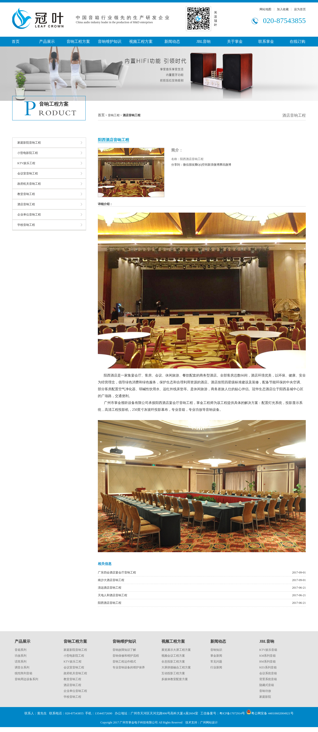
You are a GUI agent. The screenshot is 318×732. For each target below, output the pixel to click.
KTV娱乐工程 (26, 163)
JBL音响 (203, 41)
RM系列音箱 (267, 661)
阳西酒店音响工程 (109, 603)
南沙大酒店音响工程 (111, 580)
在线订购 (297, 41)
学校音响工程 (26, 225)
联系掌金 (266, 41)
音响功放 (265, 691)
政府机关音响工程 (29, 183)
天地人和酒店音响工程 (112, 595)
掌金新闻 (216, 655)
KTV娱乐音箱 (268, 650)
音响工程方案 (78, 41)
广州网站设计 (209, 722)
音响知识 (216, 650)
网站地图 (265, 9)
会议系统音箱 (268, 673)
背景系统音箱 (268, 679)
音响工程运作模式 (124, 661)
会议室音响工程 (27, 173)
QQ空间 (203, 164)
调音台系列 (22, 667)
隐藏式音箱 (266, 685)
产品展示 (47, 41)
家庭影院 (265, 696)
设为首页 (300, 9)
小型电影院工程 (27, 153)
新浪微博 (213, 164)
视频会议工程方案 (173, 655)
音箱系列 (20, 650)
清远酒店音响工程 (109, 587)
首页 (16, 41)
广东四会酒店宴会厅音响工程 (117, 572)
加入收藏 (283, 9)
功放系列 (20, 655)
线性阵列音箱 (23, 673)
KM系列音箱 (267, 655)
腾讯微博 (225, 164)
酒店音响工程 (26, 204)
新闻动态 (172, 41)
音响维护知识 (109, 41)
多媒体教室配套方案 (174, 679)
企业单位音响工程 (29, 214)
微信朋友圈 (190, 164)
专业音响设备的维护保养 (129, 667)
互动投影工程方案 (173, 673)
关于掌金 (235, 41)
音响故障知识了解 (124, 650)
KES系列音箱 (268, 667)
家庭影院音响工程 (29, 142)
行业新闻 (216, 667)
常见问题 (216, 661)
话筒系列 (20, 661)
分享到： (177, 164)
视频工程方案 (141, 41)
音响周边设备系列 (26, 679)
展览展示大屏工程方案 (176, 650)
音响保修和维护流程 (126, 655)
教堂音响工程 (26, 194)
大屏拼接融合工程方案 (176, 667)
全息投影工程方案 (173, 661)
